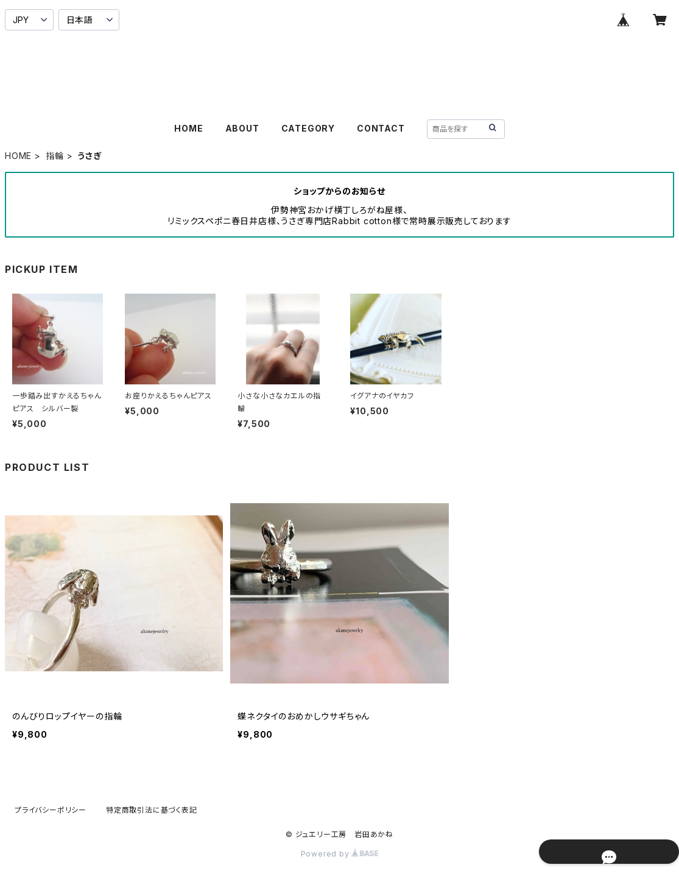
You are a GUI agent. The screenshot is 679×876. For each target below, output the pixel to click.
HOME (188, 128)
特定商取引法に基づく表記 (151, 809)
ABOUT (242, 128)
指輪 (55, 155)
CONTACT (381, 128)
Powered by (340, 853)
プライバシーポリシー (50, 809)
